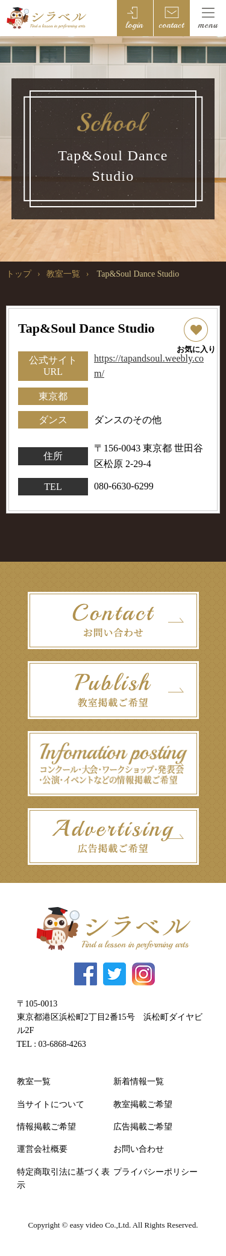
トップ (18, 273)
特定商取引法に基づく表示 (63, 1178)
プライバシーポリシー (155, 1171)
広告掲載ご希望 (142, 1126)
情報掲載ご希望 (46, 1126)
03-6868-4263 (62, 1044)
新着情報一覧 (138, 1081)
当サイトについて (50, 1104)
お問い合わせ (138, 1149)
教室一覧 (63, 273)
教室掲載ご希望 (142, 1104)
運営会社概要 (42, 1149)
